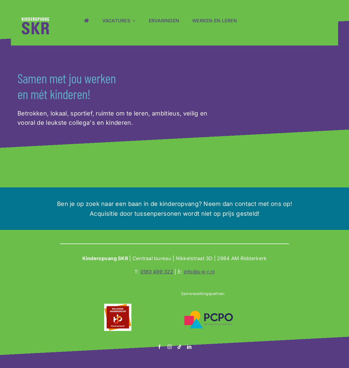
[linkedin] (189, 347)
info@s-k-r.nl (199, 272)
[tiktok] (179, 347)
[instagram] (169, 347)
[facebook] (159, 347)
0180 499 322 (156, 272)
